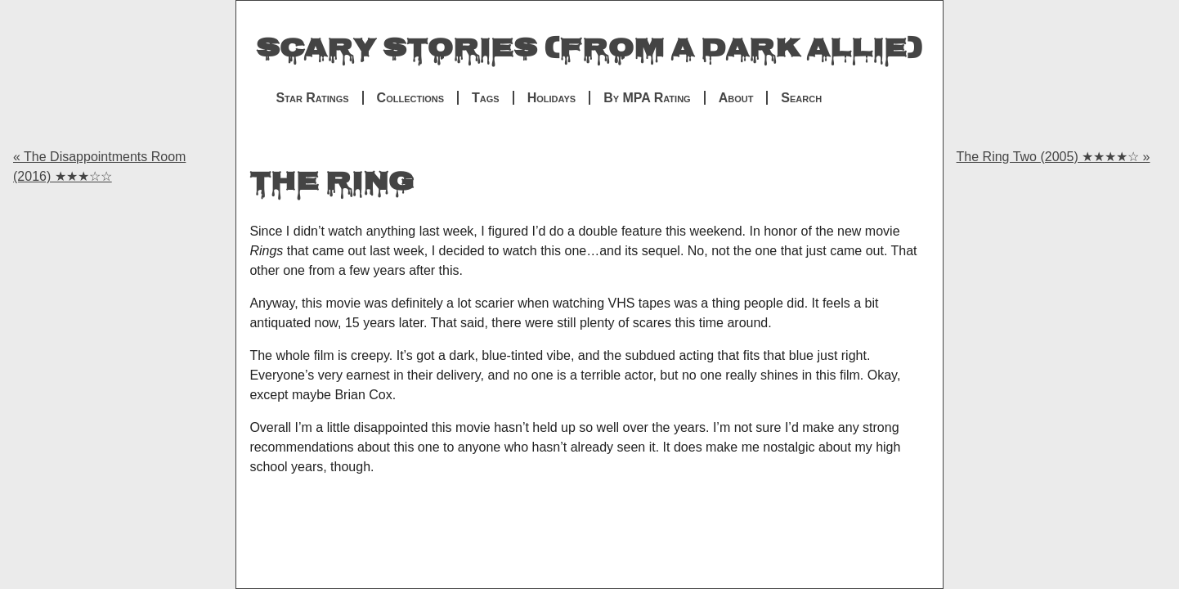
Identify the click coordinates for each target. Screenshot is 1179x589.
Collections (410, 98)
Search (801, 98)
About (736, 98)
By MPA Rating (647, 98)
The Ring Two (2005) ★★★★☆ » (1053, 157)
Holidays (551, 98)
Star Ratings (312, 98)
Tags (486, 98)
